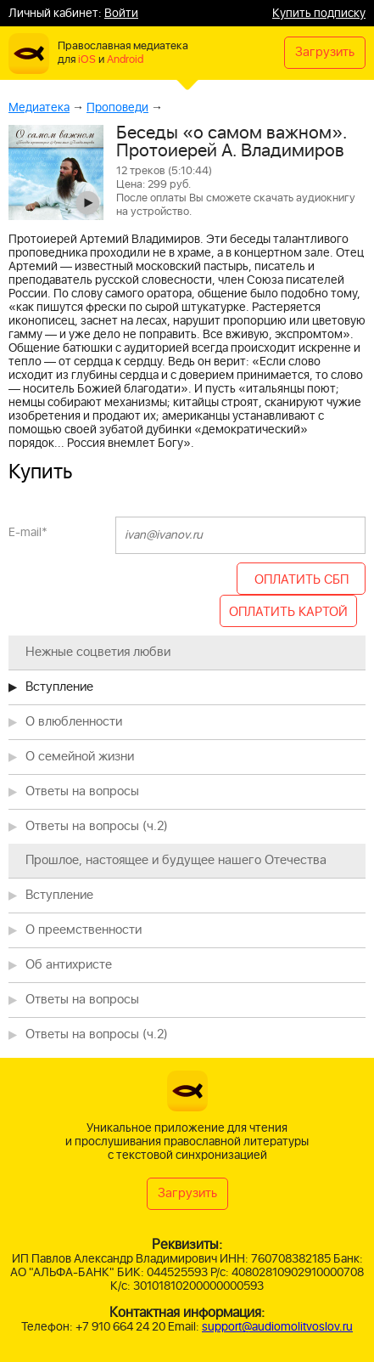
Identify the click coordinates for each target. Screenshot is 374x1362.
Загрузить (324, 52)
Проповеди (117, 107)
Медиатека (39, 107)
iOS (87, 60)
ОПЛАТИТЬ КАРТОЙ (288, 612)
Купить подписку (319, 13)
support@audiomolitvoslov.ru (277, 1327)
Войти (121, 13)
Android (125, 60)
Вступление (59, 687)
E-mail (27, 532)
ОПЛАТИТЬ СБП (301, 580)
